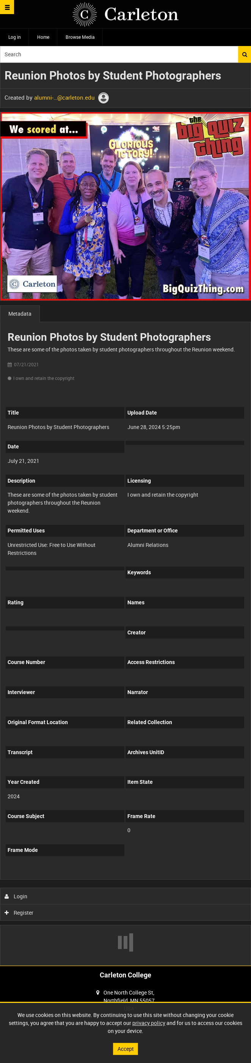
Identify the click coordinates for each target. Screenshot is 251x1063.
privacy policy (148, 1022)
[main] (125, 514)
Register (19, 912)
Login (16, 896)
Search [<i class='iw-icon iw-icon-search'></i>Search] (244, 54)
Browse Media (80, 37)
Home (43, 37)
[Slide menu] (7, 7)
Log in (14, 37)
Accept (126, 1048)
